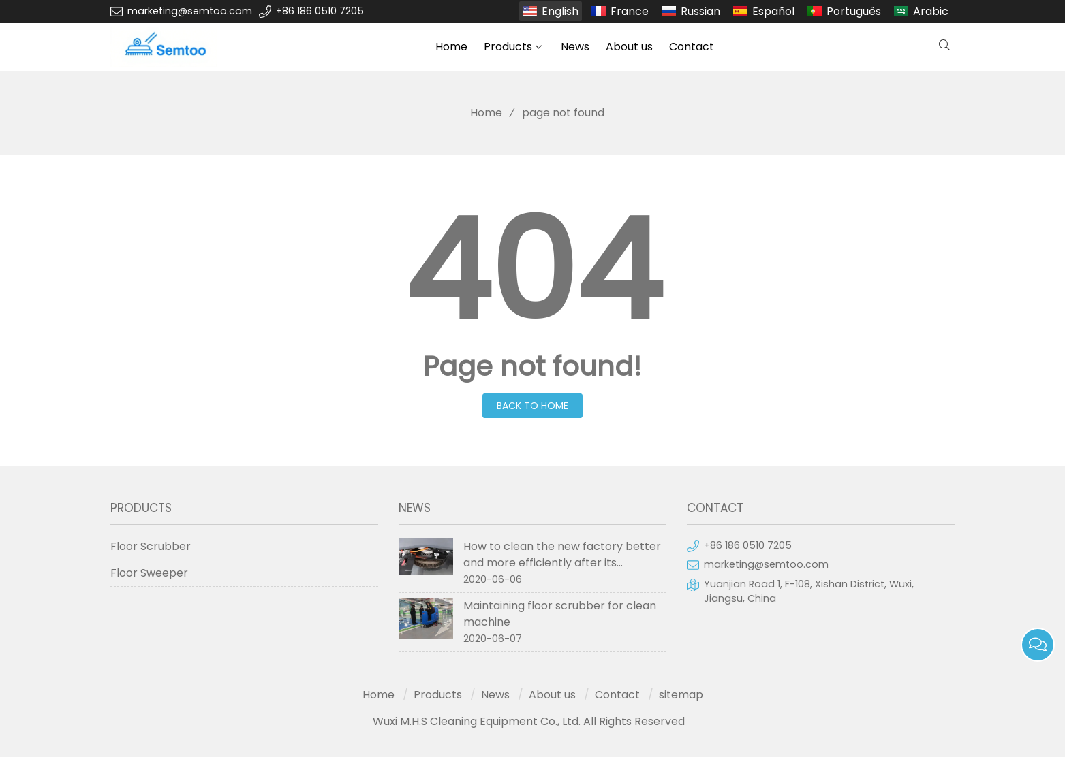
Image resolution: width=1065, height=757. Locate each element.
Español (773, 11)
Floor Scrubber (150, 546)
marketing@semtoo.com (189, 11)
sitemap (681, 695)
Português (854, 11)
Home (451, 46)
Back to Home (532, 406)
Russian (700, 11)
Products (508, 46)
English (560, 11)
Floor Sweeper (149, 573)
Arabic (930, 11)
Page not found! (532, 366)
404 (533, 271)
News (575, 46)
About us (629, 46)
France (630, 11)
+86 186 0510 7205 (320, 11)
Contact (691, 46)
